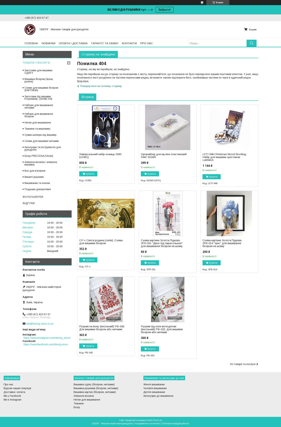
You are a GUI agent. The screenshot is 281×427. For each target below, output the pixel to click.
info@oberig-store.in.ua (39, 323)
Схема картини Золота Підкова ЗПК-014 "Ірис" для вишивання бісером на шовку (222, 243)
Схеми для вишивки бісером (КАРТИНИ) (41, 89)
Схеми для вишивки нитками (41, 141)
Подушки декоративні (37, 189)
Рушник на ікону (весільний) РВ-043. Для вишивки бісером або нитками (102, 328)
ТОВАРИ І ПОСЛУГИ (36, 62)
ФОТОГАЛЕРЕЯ (33, 196)
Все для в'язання (34, 170)
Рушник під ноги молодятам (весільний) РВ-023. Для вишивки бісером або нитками (162, 329)
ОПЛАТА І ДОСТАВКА (73, 43)
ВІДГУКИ (29, 203)
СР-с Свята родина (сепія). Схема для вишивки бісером (101, 242)
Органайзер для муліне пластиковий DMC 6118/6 (164, 156)
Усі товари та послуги (242, 364)
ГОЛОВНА (31, 43)
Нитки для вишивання (37, 122)
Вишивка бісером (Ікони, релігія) (38, 80)
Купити (90, 173)
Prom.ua (157, 420)
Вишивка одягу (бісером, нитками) (94, 384)
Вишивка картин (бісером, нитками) (95, 392)
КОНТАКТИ (129, 43)
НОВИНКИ (48, 43)
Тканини (79, 403)
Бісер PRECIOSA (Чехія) (38, 155)
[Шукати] (252, 43)
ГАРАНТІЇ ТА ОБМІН (104, 43)
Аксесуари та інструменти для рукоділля (42, 148)
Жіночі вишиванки (154, 384)
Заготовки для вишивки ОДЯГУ (38, 71)
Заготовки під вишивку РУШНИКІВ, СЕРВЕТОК (38, 97)
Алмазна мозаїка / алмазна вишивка (40, 163)
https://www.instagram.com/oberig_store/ (47, 337)
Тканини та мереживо (37, 128)
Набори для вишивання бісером (38, 115)
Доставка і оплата (14, 392)
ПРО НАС (146, 43)
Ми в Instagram (12, 399)
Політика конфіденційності (175, 423)
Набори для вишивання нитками (38, 106)
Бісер (77, 407)
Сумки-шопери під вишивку (40, 134)
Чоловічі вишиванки (155, 388)
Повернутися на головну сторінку (101, 86)
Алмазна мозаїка (84, 395)
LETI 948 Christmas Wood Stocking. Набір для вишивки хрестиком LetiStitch (225, 157)
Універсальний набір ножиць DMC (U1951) (100, 156)
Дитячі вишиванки (154, 392)
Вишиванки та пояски (37, 183)
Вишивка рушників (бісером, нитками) (96, 388)
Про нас (8, 384)
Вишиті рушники (34, 176)
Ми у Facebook (12, 395)
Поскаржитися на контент (147, 423)
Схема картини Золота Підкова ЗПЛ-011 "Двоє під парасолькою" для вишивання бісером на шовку (162, 243)
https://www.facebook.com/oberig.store (46, 344)
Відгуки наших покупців (17, 388)
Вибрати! (164, 9)
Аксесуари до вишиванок (158, 395)
